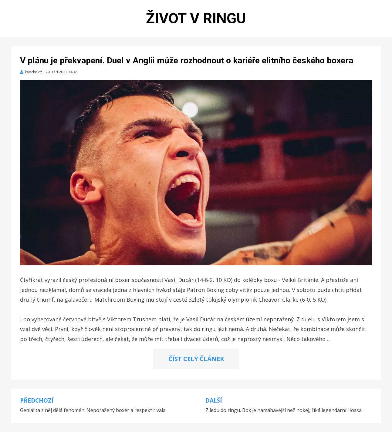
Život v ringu (196, 18)
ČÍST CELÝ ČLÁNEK (196, 359)
